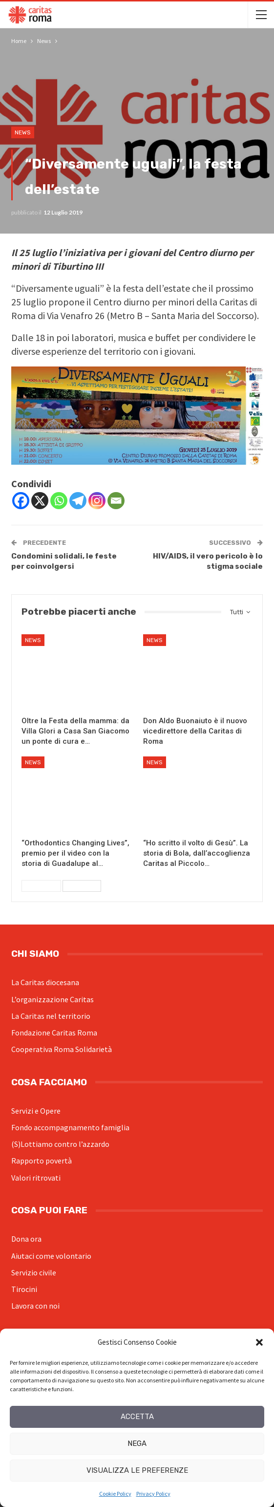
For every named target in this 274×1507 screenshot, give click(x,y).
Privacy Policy (153, 1493)
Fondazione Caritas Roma (54, 1032)
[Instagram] (96, 500)
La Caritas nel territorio (50, 1016)
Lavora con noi (35, 1306)
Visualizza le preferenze (137, 1470)
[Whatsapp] (58, 500)
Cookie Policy (115, 1493)
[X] (39, 500)
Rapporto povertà (41, 1160)
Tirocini (24, 1289)
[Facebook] (20, 500)
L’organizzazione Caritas (52, 999)
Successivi (82, 886)
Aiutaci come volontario (51, 1256)
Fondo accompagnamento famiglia (70, 1127)
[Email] (116, 500)
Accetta (137, 1416)
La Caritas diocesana (45, 982)
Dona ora (26, 1239)
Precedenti (41, 886)
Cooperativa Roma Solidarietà (61, 1049)
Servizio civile (33, 1272)
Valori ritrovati (36, 1178)
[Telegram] (77, 500)
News (23, 132)
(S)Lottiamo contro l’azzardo (60, 1144)
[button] (259, 1342)
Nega (137, 1443)
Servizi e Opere (36, 1111)
